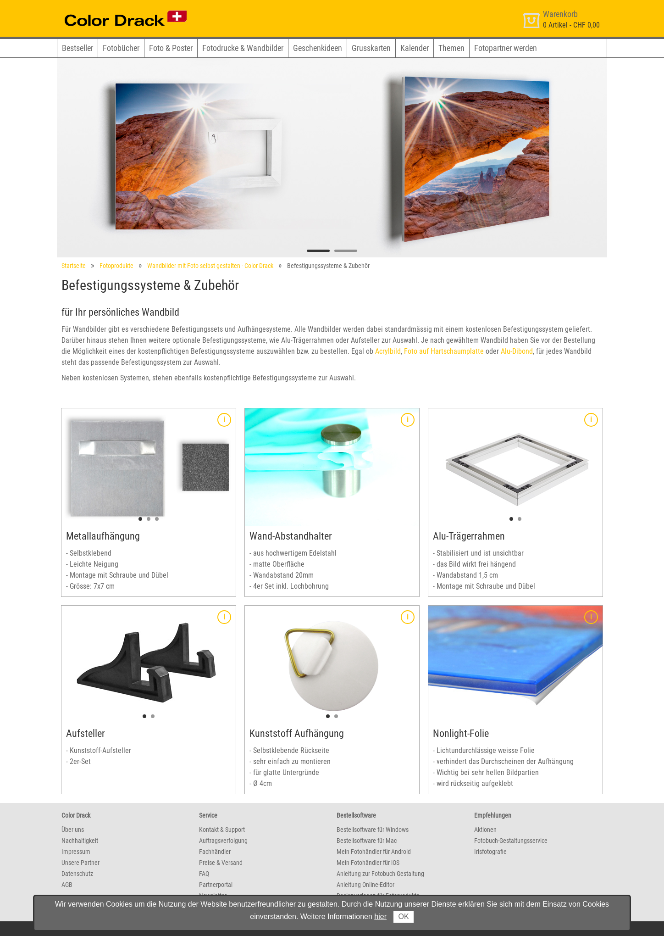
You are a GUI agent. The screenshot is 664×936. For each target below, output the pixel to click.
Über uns (72, 829)
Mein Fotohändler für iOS (368, 862)
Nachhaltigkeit (79, 840)
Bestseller (77, 48)
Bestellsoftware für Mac (367, 840)
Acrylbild (388, 351)
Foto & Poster (171, 48)
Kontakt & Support (222, 829)
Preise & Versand (221, 862)
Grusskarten (371, 48)
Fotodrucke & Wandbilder (242, 48)
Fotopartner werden (505, 48)
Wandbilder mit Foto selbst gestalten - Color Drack (210, 265)
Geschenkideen (317, 48)
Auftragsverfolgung (223, 840)
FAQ (204, 873)
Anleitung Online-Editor (365, 884)
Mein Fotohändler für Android (374, 851)
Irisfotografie (490, 851)
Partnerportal (215, 884)
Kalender (414, 48)
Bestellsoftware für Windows (373, 829)
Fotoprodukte (116, 265)
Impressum (75, 851)
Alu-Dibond (517, 351)
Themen (451, 48)
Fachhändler (215, 851)
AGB (66, 884)
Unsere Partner (80, 862)
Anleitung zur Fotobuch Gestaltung (380, 873)
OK (403, 916)
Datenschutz (77, 873)
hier (380, 916)
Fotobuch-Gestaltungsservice (511, 840)
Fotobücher (121, 48)
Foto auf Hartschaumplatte (444, 351)
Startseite (73, 265)
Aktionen (485, 829)
